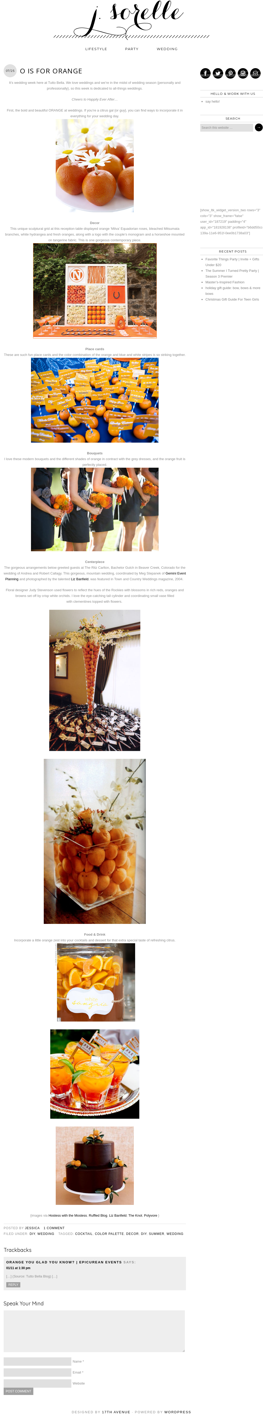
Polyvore (150, 1215)
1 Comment (54, 1228)
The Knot (135, 1215)
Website (79, 1383)
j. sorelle (131, 20)
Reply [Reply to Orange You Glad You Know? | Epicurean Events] (13, 1285)
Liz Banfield (79, 579)
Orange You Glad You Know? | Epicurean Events (64, 1262)
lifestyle (96, 49)
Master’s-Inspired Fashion (225, 282)
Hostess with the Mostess (67, 1215)
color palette (109, 1234)
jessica (32, 1228)
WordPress (177, 1412)
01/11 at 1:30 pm (18, 1268)
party (132, 49)
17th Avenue (116, 1412)
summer (156, 1234)
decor (132, 1234)
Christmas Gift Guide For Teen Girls (232, 299)
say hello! (212, 101)
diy (32, 1234)
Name (77, 1361)
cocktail (84, 1234)
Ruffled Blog (98, 1215)
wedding (167, 49)
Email (77, 1372)
